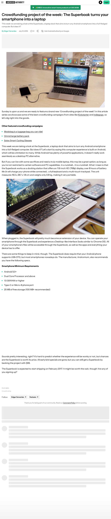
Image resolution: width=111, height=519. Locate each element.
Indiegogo (98, 114)
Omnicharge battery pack (16, 136)
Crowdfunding (6, 391)
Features (5, 388)
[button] (55, 2)
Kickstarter (83, 114)
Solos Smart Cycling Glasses (18, 140)
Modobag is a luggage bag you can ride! (23, 131)
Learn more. (76, 11)
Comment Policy (69, 403)
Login (106, 2)
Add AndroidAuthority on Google (55, 31)
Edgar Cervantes (10, 31)
